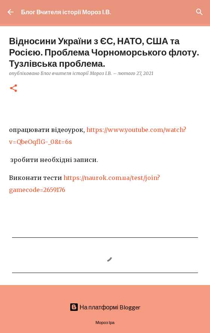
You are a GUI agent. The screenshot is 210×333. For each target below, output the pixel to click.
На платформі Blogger (105, 306)
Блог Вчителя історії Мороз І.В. (66, 11)
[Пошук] (199, 12)
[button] (13, 89)
